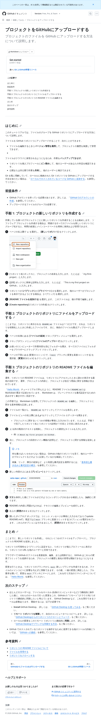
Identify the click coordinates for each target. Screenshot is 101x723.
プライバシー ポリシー (13, 697)
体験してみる (18, 20)
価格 (56, 713)
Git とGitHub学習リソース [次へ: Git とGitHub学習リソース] (79, 666)
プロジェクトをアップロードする (40, 20)
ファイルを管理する (18, 651)
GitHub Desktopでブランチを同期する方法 (36, 623)
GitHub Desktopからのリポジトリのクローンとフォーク (42, 617)
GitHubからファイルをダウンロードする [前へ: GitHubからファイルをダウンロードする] (28, 666)
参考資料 (13, 641)
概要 (8, 20)
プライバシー (35, 713)
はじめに (13, 125)
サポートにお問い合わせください (67, 695)
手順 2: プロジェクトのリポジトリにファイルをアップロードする (50, 315)
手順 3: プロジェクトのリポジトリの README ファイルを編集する (49, 369)
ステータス (47, 713)
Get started (15, 59)
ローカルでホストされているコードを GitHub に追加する (58, 178)
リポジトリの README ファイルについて (28, 648)
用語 (26, 713)
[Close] (93, 4)
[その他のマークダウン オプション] (32, 52)
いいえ (23, 692)
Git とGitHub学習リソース (25, 69)
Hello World (13, 389)
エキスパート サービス (69, 713)
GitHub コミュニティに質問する (66, 691)
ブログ (84, 713)
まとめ (11, 531)
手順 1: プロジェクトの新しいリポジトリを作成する (44, 213)
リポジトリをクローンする (22, 655)
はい (11, 692)
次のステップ (16, 585)
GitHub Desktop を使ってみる (66, 607)
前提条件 (13, 191)
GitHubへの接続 (27, 632)
